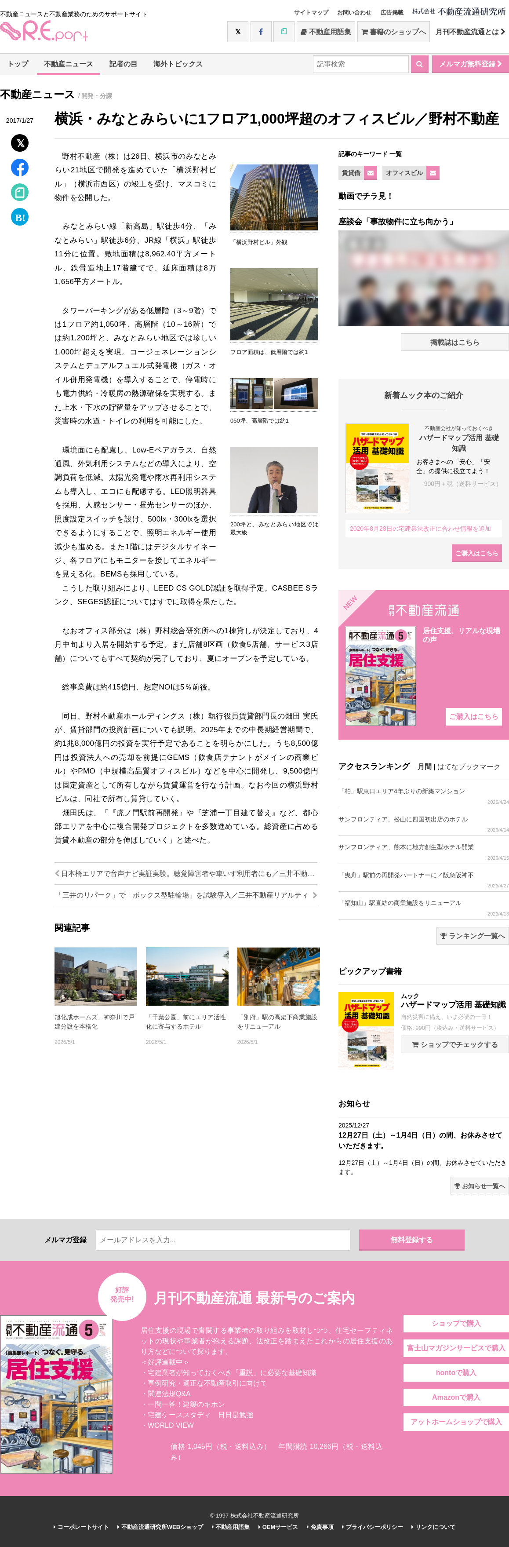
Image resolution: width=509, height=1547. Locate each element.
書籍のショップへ (393, 32)
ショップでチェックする (455, 1044)
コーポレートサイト (81, 1527)
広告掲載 (392, 12)
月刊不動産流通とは (470, 32)
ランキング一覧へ (472, 936)
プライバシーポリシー (372, 1527)
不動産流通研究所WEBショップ (160, 1527)
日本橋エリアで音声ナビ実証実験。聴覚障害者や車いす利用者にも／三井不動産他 (186, 873)
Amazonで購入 (456, 1397)
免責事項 (320, 1527)
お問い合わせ (354, 12)
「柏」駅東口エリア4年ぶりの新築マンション (423, 796)
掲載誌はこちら (455, 342)
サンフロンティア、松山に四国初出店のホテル (423, 824)
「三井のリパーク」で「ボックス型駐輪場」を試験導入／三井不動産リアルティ (186, 895)
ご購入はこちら (476, 553)
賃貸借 (351, 172)
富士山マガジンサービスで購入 (456, 1348)
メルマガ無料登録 (470, 64)
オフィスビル (404, 172)
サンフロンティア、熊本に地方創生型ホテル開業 (423, 852)
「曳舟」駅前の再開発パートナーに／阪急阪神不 (423, 880)
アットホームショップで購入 (456, 1422)
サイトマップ (311, 12)
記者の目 (123, 64)
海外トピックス (178, 64)
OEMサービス (278, 1527)
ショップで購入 (456, 1323)
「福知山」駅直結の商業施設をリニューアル (423, 907)
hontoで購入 (456, 1372)
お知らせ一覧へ (479, 1185)
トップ (17, 64)
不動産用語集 (326, 32)
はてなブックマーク (469, 766)
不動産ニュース (68, 64)
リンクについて (433, 1527)
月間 (425, 766)
